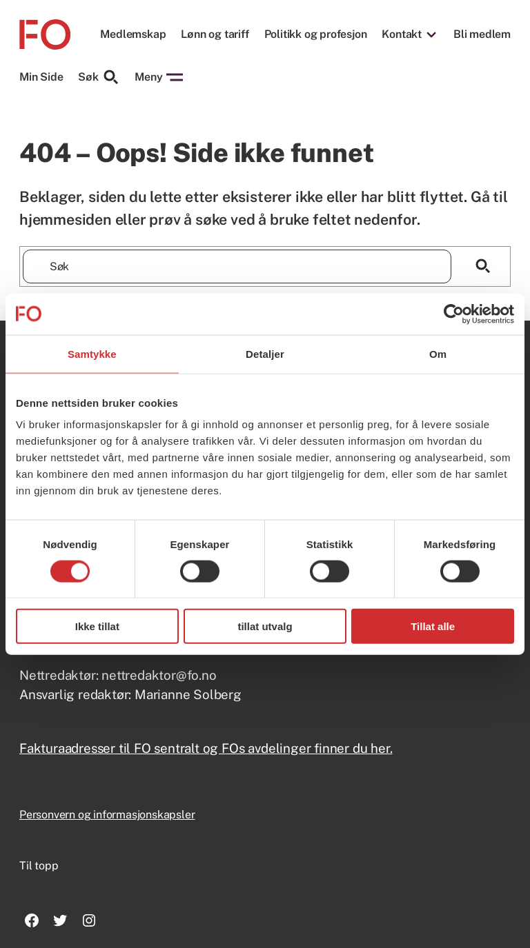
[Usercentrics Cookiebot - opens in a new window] (453, 313)
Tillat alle (433, 626)
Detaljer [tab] (265, 353)
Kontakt (402, 34)
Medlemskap (133, 34)
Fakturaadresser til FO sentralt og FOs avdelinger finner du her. (206, 748)
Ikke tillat (97, 626)
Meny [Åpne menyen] (159, 77)
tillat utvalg (264, 626)
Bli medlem (482, 34)
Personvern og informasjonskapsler (107, 814)
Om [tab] (437, 353)
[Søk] (482, 266)
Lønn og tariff (214, 34)
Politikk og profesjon (315, 34)
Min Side (41, 76)
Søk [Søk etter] (98, 77)
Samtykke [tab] (92, 353)
